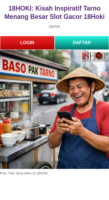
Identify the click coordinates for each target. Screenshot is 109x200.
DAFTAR (82, 42)
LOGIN (27, 42)
